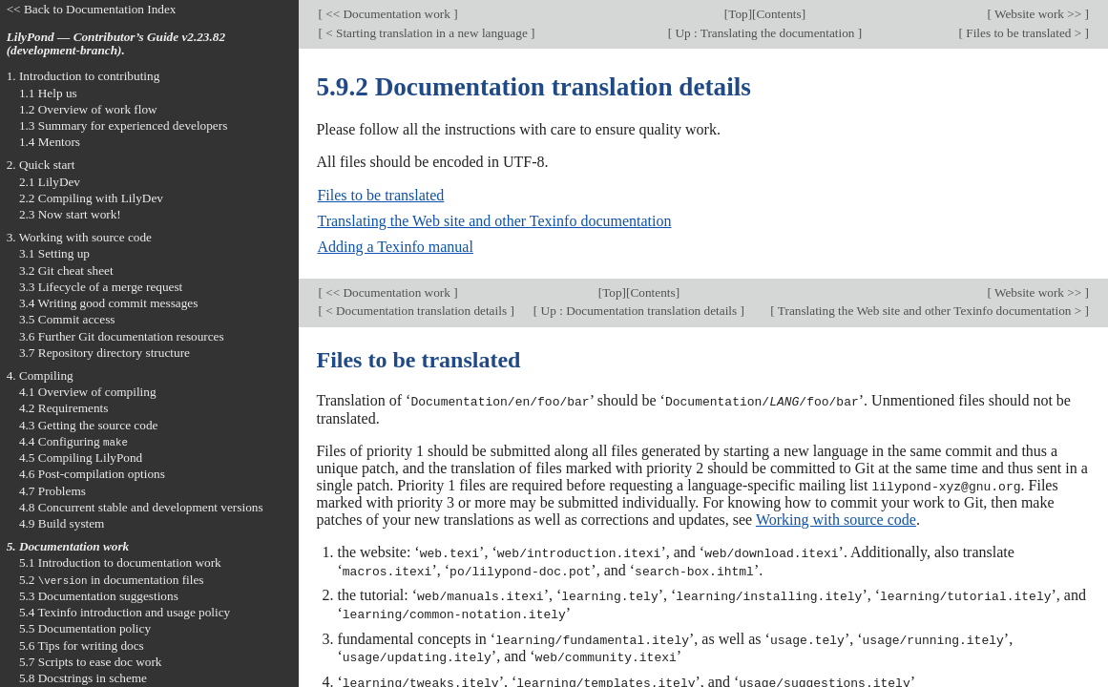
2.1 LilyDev (49, 182)
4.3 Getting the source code (88, 425)
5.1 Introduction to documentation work (120, 562)
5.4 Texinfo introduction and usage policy (124, 612)
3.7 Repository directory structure (104, 352)
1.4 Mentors (49, 142)
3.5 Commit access (67, 319)
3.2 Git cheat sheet (66, 270)
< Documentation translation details (416, 310)
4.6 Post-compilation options (92, 474)
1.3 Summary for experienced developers (123, 125)
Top (737, 14)
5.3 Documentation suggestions (98, 596)
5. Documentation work (68, 546)
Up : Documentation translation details (638, 310)
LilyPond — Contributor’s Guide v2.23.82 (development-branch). (116, 44)
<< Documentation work (388, 14)
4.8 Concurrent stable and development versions (141, 507)
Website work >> (1038, 14)
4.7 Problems (52, 491)
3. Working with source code (79, 237)
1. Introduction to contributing (83, 76)
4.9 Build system (62, 523)
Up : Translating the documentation (765, 33)
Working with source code (836, 518)
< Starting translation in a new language (427, 33)
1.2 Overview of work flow (88, 109)
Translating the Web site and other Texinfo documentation (494, 221)
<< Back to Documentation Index (92, 9)
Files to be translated (380, 195)
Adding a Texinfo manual (394, 247)
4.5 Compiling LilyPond (80, 457)
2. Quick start (41, 164)
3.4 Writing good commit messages (109, 303)
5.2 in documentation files (111, 579)
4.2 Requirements (64, 408)
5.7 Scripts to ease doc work (90, 662)
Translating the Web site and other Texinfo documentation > (930, 310)
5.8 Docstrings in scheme (83, 678)
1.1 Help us (48, 93)
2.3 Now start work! (70, 214)
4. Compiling (40, 375)
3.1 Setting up (54, 253)
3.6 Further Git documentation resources (121, 336)
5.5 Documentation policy (85, 628)
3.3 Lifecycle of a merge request (100, 287)
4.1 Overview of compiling (88, 392)
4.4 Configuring (73, 441)
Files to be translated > (1024, 33)
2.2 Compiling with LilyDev (91, 198)
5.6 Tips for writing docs (81, 645)
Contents (779, 14)
